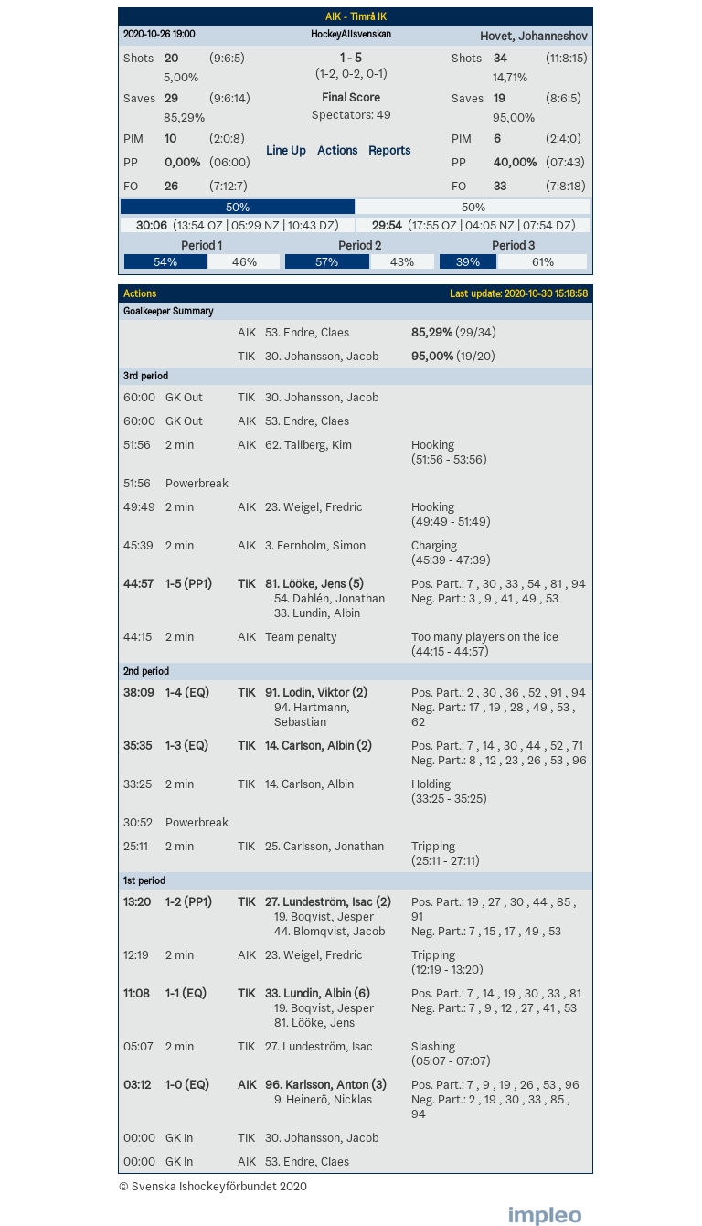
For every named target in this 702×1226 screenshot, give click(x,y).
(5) (355, 583)
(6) (360, 993)
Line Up (286, 150)
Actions (337, 150)
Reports (389, 150)
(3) (377, 1084)
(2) (358, 692)
